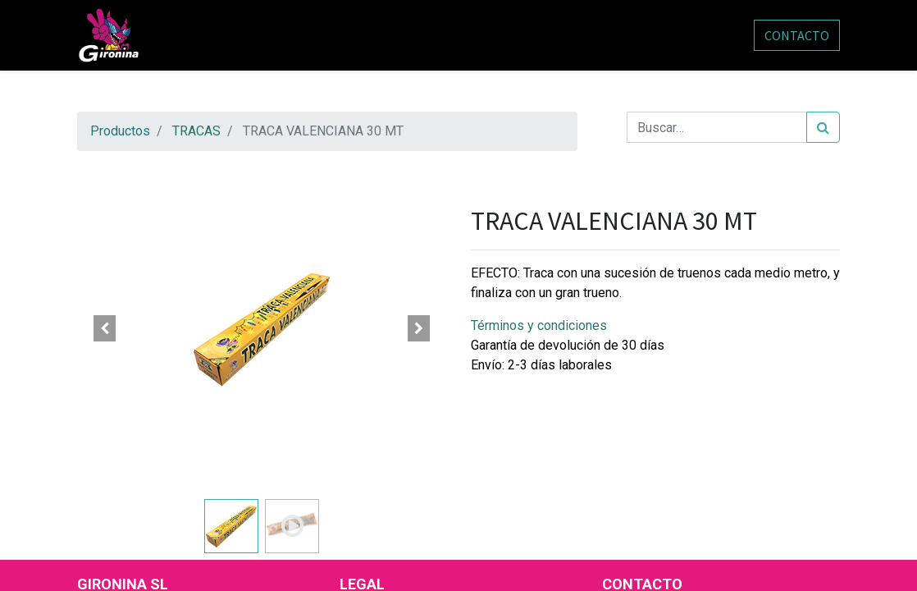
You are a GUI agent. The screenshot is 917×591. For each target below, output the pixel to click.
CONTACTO (796, 35)
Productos (120, 131)
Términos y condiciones (539, 325)
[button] (105, 328)
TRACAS (196, 131)
